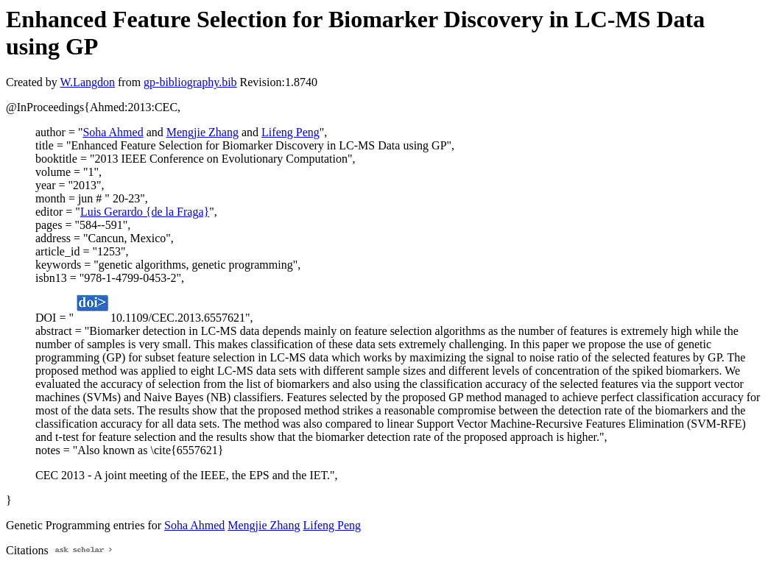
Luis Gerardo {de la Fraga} (144, 211)
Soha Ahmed (112, 132)
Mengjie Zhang (202, 132)
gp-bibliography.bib (190, 82)
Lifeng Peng (290, 132)
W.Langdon (87, 82)
